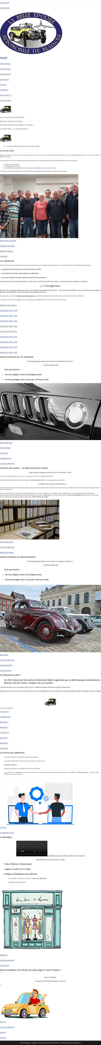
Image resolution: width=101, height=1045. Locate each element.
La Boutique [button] (4, 90)
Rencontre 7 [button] (4, 727)
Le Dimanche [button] (4, 79)
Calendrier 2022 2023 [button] (7, 246)
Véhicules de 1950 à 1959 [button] (8, 342)
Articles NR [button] (3, 738)
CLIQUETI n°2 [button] (4, 732)
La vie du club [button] (4, 3)
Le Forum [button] (3, 85)
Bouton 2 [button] (3, 1032)
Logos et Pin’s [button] (4, 965)
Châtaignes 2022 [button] (5, 458)
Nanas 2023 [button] (4, 655)
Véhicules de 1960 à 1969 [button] (8, 321)
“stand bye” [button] (4, 256)
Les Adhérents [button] (5, 8)
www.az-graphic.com (75, 1043)
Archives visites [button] (5, 69)
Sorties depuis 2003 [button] (6, 542)
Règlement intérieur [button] (6, 251)
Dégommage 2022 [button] (6, 443)
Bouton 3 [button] (3, 1038)
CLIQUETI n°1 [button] (4, 712)
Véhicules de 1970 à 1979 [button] (8, 347)
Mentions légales (25, 1043)
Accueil (3, 57)
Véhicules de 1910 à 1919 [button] (8, 331)
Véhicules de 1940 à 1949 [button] (8, 316)
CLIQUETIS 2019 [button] (5, 717)
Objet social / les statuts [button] (8, 241)
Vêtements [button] (3, 955)
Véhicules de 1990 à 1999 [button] (8, 352)
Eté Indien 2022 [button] (5, 448)
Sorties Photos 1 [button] (5, 64)
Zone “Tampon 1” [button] (6, 95)
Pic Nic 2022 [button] (4, 453)
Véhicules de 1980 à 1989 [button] (8, 326)
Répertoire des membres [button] (8, 305)
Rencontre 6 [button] (4, 743)
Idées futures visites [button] (6, 552)
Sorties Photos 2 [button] (5, 74)
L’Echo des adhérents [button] (7, 464)
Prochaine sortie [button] (5, 100)
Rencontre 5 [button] (4, 722)
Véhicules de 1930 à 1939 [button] (8, 337)
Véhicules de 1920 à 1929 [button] (8, 311)
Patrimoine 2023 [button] (5, 670)
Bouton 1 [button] (3, 1022)
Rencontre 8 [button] (4, 748)
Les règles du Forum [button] (7, 833)
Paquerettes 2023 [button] (6, 665)
